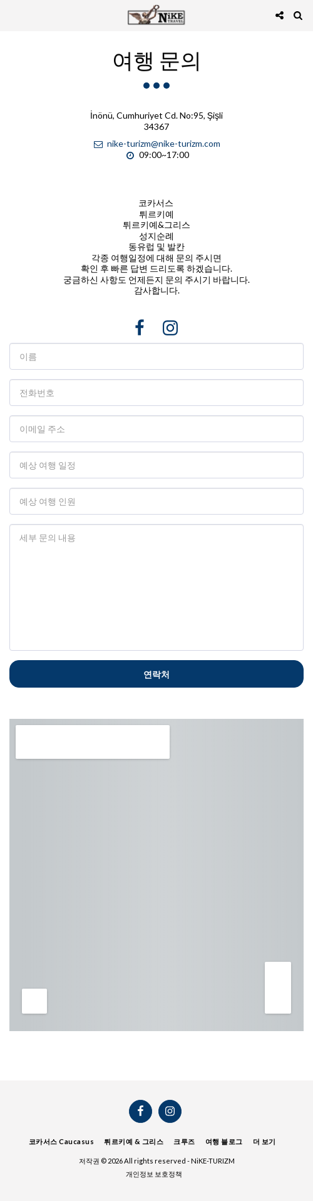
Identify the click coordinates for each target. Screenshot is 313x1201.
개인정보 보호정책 (154, 1174)
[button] (13, 15)
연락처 (156, 674)
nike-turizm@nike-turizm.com (156, 143)
